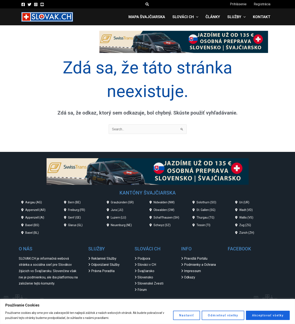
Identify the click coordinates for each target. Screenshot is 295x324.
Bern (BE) (74, 202)
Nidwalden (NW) (164, 202)
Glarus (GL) (75, 225)
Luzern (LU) (118, 217)
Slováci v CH (146, 265)
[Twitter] (29, 4)
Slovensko (145, 277)
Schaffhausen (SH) (166, 217)
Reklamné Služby (103, 258)
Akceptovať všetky (268, 315)
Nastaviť (186, 315)
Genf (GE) (74, 217)
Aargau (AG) (33, 202)
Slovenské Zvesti (150, 283)
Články (214, 17)
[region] (147, 311)
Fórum (142, 290)
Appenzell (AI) (34, 217)
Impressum (192, 271)
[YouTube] (42, 4)
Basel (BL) (32, 232)
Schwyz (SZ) (162, 225)
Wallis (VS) (246, 217)
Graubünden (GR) (122, 202)
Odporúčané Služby (105, 265)
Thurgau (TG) (205, 217)
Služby (237, 16)
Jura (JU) (117, 210)
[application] (197, 16)
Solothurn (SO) (206, 202)
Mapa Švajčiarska (148, 17)
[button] (147, 4)
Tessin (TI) (203, 225)
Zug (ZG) (245, 225)
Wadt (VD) (246, 210)
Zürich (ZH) (246, 232)
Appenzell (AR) (35, 210)
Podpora (143, 258)
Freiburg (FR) (76, 210)
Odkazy (189, 277)
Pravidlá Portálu (195, 258)
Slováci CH (187, 16)
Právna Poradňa (103, 271)
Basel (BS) (32, 225)
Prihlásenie (239, 4)
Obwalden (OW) (164, 210)
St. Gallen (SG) (205, 210)
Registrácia (262, 4)
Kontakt (262, 17)
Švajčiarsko (145, 271)
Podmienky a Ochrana (200, 265)
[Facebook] (23, 4)
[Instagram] (36, 4)
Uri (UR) (244, 202)
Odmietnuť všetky (223, 315)
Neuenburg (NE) (121, 225)
